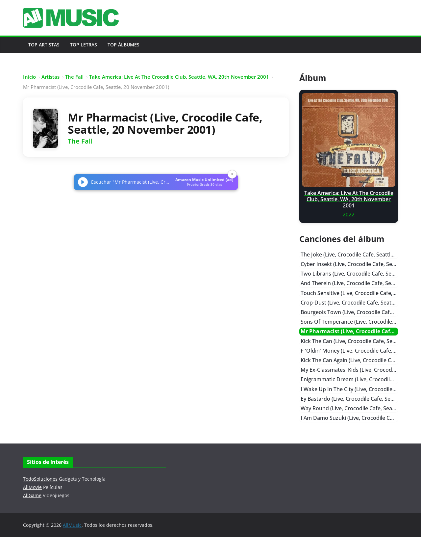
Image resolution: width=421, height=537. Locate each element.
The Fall (74, 76)
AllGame (32, 495)
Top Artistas (44, 44)
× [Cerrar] (232, 174)
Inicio (29, 76)
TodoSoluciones (40, 479)
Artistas (50, 76)
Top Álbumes (123, 44)
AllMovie (32, 487)
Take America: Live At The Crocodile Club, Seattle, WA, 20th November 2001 (179, 76)
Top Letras (83, 44)
